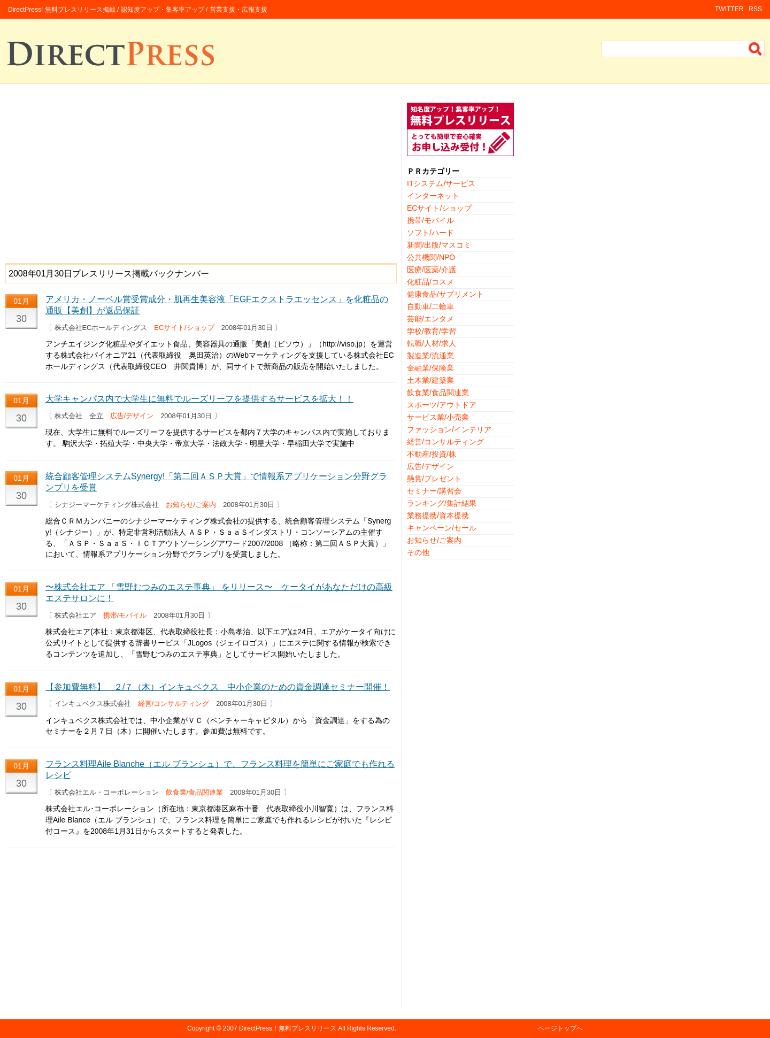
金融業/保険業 (430, 368)
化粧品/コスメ (430, 282)
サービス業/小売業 (438, 417)
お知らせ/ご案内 (191, 505)
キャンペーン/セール (441, 528)
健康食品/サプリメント (445, 294)
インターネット (433, 195)
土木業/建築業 (430, 380)
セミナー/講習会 (434, 491)
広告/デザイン (132, 416)
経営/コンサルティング (174, 703)
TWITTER (729, 9)
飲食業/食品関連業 (195, 792)
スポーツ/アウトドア (441, 405)
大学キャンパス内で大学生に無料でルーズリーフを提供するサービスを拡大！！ (199, 398)
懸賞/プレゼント (434, 478)
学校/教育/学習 (431, 331)
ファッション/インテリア (449, 429)
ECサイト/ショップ (184, 328)
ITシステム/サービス (441, 183)
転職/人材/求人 (431, 343)
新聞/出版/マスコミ (439, 245)
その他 (418, 552)
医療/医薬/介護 (431, 269)
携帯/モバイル (125, 615)
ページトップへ (560, 1028)
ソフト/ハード (430, 232)
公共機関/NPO (431, 257)
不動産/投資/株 (431, 454)
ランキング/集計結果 (441, 503)
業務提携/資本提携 (438, 515)
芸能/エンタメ (430, 318)
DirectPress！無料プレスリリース (287, 1028)
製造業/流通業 (430, 355)
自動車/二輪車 (430, 306)
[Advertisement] (200, 177)
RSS (755, 9)
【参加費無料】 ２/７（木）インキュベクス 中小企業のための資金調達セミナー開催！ (217, 686)
